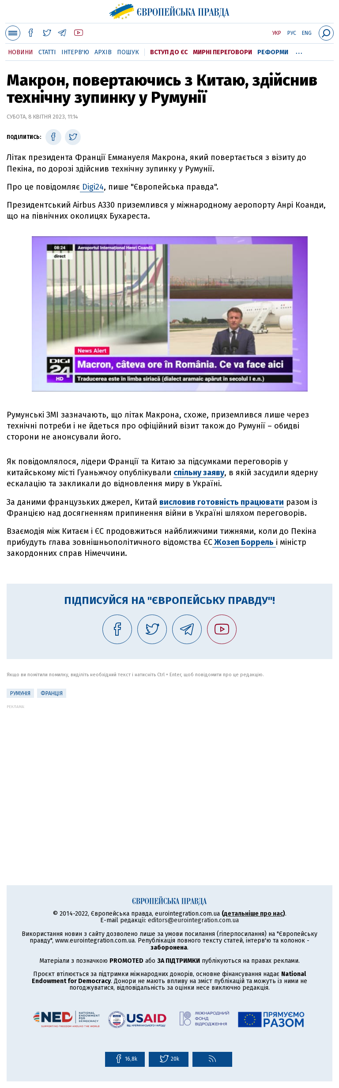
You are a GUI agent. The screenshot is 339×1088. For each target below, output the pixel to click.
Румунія (20, 693)
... (299, 51)
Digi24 (92, 187)
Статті (47, 52)
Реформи (272, 52)
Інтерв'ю (75, 52)
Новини (20, 52)
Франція (52, 693)
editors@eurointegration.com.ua (193, 920)
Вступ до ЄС (169, 52)
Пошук (128, 52)
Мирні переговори (222, 52)
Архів (103, 52)
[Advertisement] (169, 770)
